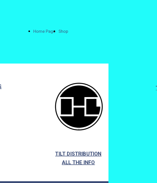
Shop (63, 31)
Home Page (44, 31)
